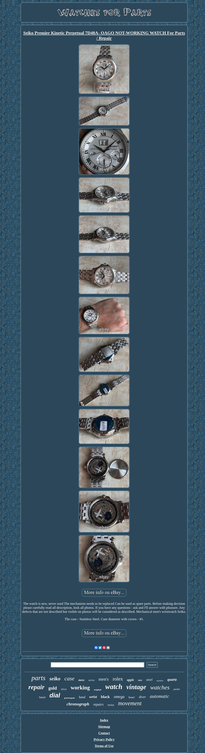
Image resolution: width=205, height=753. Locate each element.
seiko (54, 679)
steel (149, 680)
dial (54, 695)
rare (140, 680)
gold (52, 688)
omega (119, 696)
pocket (177, 689)
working (80, 688)
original (97, 689)
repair (36, 687)
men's (103, 679)
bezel (42, 697)
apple (130, 680)
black (105, 697)
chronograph (78, 704)
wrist (93, 697)
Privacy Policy (104, 739)
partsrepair (69, 698)
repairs (98, 704)
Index (104, 720)
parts (38, 678)
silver (64, 689)
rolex (118, 679)
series (91, 680)
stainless (159, 681)
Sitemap (104, 727)
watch (114, 687)
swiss (111, 704)
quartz (172, 680)
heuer (132, 697)
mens (81, 680)
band (82, 697)
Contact (104, 733)
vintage (136, 687)
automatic (159, 696)
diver (142, 697)
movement (130, 703)
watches (160, 687)
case (69, 678)
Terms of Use (104, 746)
